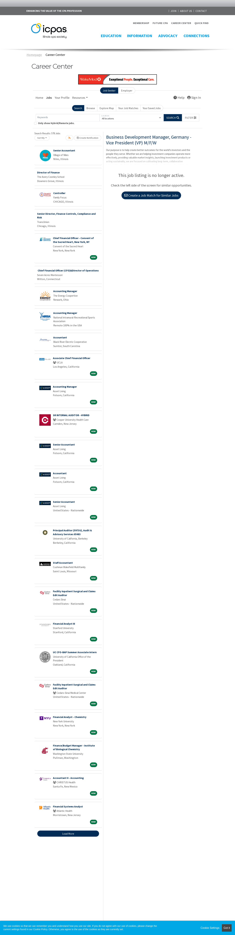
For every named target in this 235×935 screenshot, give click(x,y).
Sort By (41, 137)
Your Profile (62, 98)
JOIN (174, 11)
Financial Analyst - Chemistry (69, 717)
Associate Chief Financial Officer (71, 358)
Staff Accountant (63, 562)
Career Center (55, 55)
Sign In (194, 97)
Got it (227, 927)
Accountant (60, 337)
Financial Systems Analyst (68, 806)
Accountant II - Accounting (68, 778)
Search (78, 108)
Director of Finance (48, 172)
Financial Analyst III (64, 623)
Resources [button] (78, 98)
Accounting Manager (65, 291)
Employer (126, 90)
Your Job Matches (128, 108)
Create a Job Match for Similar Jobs (151, 195)
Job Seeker (109, 90)
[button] (190, 117)
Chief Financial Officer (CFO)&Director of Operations (68, 270)
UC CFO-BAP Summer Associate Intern (75, 652)
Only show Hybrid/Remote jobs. (56, 123)
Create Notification (87, 137)
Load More (68, 833)
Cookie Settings (210, 927)
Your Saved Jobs (152, 108)
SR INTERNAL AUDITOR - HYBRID (71, 415)
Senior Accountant (64, 150)
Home (39, 98)
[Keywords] (68, 117)
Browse (90, 108)
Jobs (49, 98)
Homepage (34, 55)
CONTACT (201, 11)
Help (179, 97)
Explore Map (107, 108)
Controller (59, 193)
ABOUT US (186, 11)
